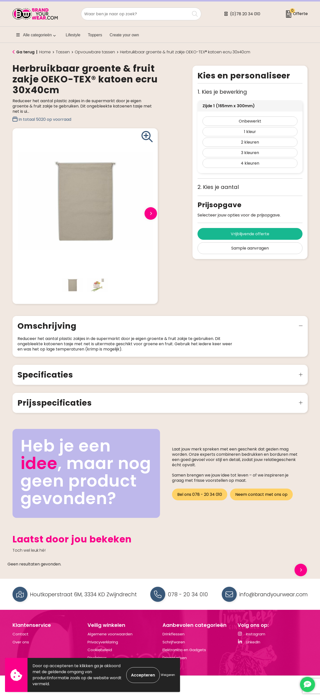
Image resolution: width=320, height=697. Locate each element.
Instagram (251, 634)
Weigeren (168, 675)
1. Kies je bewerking (222, 91)
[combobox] (135, 14)
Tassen (63, 52)
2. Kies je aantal (218, 187)
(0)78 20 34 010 (245, 14)
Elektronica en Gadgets (184, 649)
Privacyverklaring (103, 642)
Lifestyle (73, 35)
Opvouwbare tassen (95, 52)
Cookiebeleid (100, 649)
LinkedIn (249, 642)
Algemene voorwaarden (110, 634)
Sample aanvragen (250, 248)
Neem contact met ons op (262, 494)
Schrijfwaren (173, 642)
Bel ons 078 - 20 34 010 (199, 494)
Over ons (20, 642)
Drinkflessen (173, 634)
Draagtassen (174, 657)
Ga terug (25, 52)
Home (45, 52)
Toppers (95, 35)
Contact (20, 634)
